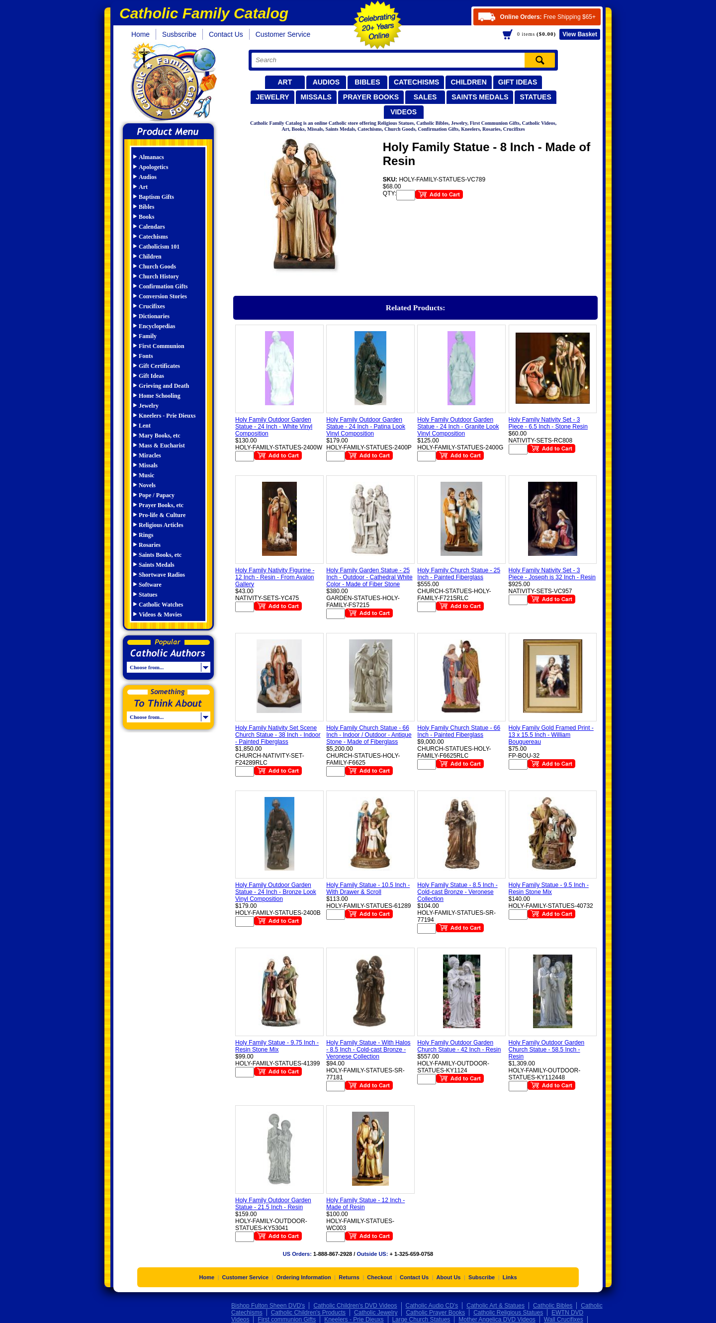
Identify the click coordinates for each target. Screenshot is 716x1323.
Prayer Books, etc (161, 505)
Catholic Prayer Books (435, 1312)
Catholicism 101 (159, 246)
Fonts (146, 356)
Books (146, 216)
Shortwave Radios (162, 574)
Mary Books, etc (159, 435)
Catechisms (417, 82)
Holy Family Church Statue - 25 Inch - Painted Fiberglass (458, 574)
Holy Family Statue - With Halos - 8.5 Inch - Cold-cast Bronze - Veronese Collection (368, 1049)
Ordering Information (303, 1277)
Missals (316, 97)
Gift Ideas (517, 82)
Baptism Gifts (156, 196)
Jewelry (272, 97)
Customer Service (283, 34)
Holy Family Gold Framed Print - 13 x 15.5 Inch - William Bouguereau (551, 734)
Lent (145, 425)
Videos (403, 112)
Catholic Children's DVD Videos (355, 1305)
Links (510, 1277)
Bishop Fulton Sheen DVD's (268, 1305)
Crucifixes (152, 306)
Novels (147, 485)
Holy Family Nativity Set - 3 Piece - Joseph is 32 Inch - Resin (552, 574)
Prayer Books (371, 97)
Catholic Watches (161, 604)
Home (140, 34)
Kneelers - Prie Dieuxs (167, 415)
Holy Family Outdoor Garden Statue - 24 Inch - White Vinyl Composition (273, 426)
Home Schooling (159, 395)
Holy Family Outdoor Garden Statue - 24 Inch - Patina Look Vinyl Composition (365, 426)
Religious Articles (161, 525)
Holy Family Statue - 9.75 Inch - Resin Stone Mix (277, 1046)
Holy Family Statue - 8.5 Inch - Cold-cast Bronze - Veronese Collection (457, 892)
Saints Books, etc (160, 554)
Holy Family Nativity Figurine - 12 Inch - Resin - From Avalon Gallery (274, 577)
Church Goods (157, 266)
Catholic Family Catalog (173, 83)
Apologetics (153, 167)
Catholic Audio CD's (432, 1305)
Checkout (379, 1277)
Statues (535, 97)
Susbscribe (179, 34)
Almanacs (151, 157)
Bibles (367, 82)
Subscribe (481, 1277)
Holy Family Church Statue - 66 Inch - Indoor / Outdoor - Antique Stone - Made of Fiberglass (368, 734)
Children (468, 82)
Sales (425, 97)
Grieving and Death (164, 385)
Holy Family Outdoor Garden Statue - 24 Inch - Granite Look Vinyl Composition (458, 426)
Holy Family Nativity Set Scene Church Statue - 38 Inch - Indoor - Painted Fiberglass (277, 734)
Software (150, 584)
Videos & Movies (160, 614)
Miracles (150, 455)
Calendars (152, 226)
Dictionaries (154, 316)
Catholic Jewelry (375, 1312)
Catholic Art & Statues (495, 1305)
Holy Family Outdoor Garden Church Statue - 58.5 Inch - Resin (547, 1049)
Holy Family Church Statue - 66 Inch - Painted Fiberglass (458, 731)
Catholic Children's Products (308, 1312)
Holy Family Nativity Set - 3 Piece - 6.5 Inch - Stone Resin (548, 423)
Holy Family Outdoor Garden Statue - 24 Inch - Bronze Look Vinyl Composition (275, 892)
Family (148, 336)
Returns (349, 1277)
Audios (326, 82)
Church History (159, 276)
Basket (579, 34)
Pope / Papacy (157, 495)
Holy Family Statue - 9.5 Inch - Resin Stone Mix (549, 888)
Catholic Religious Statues (508, 1312)
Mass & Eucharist (162, 445)
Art (284, 82)
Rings (146, 534)
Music (146, 475)
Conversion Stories (163, 296)
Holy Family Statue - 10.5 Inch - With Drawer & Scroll (368, 888)
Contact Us (226, 34)
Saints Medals (479, 97)
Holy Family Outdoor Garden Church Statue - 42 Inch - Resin (459, 1046)
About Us (449, 1277)
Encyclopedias (157, 326)
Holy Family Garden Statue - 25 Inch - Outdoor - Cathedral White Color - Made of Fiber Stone (369, 577)
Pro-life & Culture (162, 515)
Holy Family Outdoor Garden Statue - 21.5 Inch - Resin (273, 1204)
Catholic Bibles (552, 1305)
